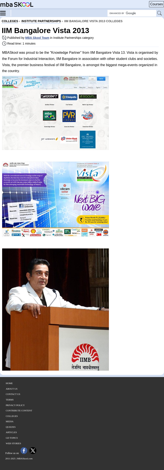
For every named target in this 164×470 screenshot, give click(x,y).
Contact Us (13, 394)
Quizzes (11, 427)
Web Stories (13, 443)
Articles (11, 432)
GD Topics (12, 438)
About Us (12, 388)
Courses (156, 4)
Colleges (12, 416)
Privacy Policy (15, 405)
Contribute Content (19, 410)
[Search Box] (131, 13)
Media (9, 421)
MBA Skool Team (37, 37)
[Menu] (5, 12)
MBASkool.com (24, 458)
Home (9, 383)
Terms (10, 399)
